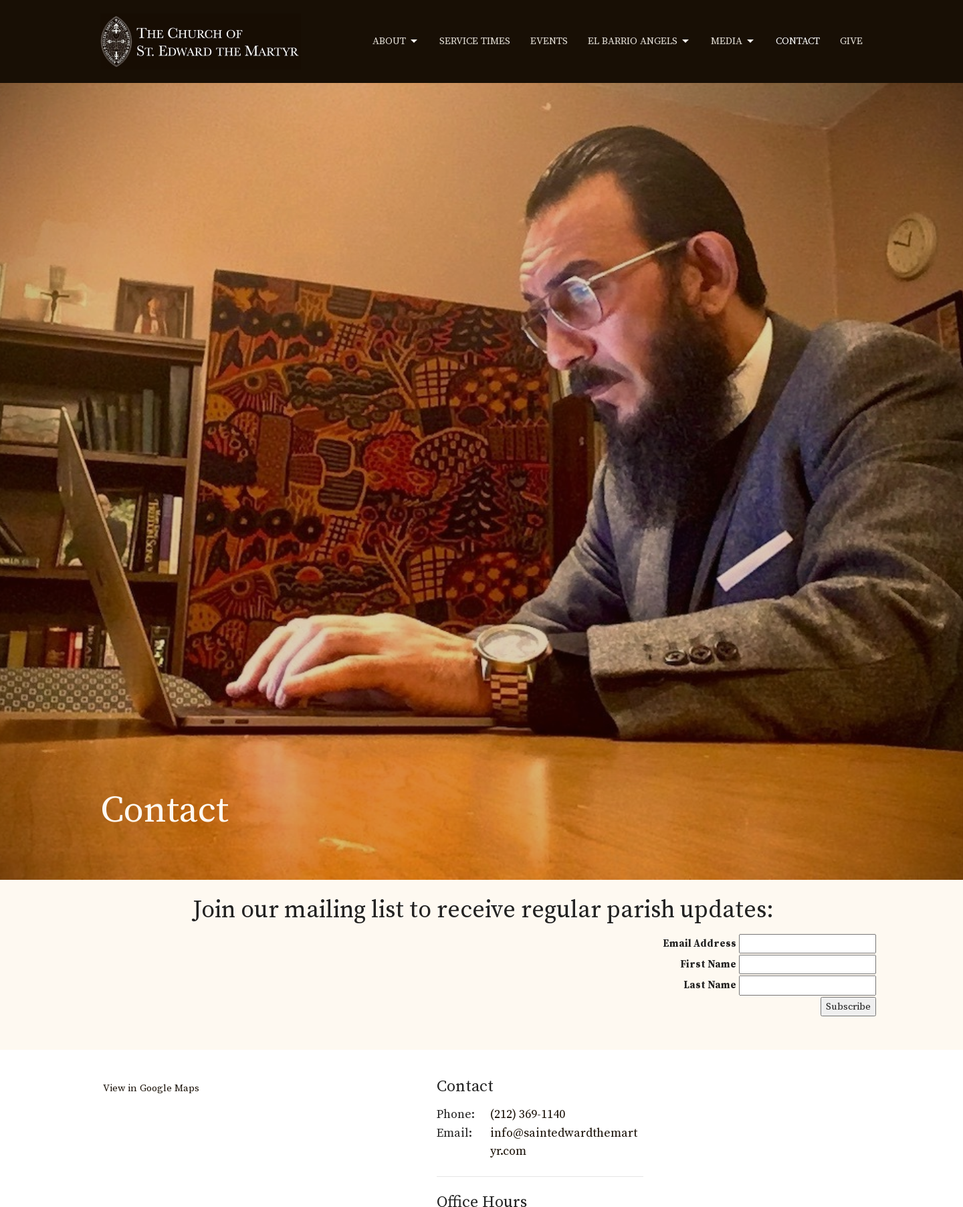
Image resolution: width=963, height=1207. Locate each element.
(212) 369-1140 (527, 1114)
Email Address (699, 943)
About (395, 41)
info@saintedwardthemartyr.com (563, 1142)
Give (851, 41)
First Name (708, 964)
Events (549, 41)
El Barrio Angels (639, 41)
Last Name (709, 985)
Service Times (474, 41)
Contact (798, 41)
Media (733, 41)
